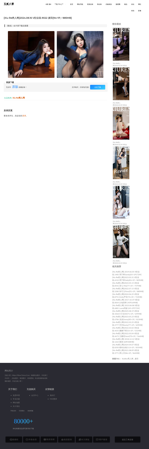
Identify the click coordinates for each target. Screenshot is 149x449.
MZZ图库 (53, 399)
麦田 (136, 358)
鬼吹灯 (52, 395)
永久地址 (16, 406)
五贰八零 (9, 4)
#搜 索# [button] (48, 4)
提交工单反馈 (127, 439)
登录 (24, 116)
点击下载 (97, 87)
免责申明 (16, 395)
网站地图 (16, 402)
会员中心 (34, 395)
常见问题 (16, 399)
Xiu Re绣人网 (19, 98)
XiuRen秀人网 (127, 358)
